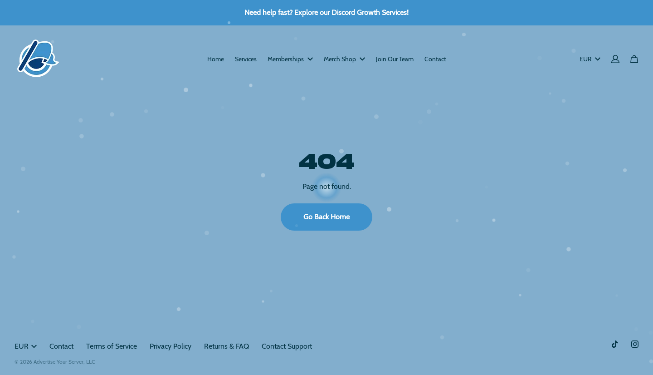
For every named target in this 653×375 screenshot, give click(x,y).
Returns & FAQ (226, 346)
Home (215, 59)
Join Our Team (395, 59)
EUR (590, 59)
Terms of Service (111, 346)
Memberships (290, 59)
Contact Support (287, 346)
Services (246, 59)
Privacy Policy (170, 346)
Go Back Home (326, 216)
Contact (435, 59)
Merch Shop (344, 59)
